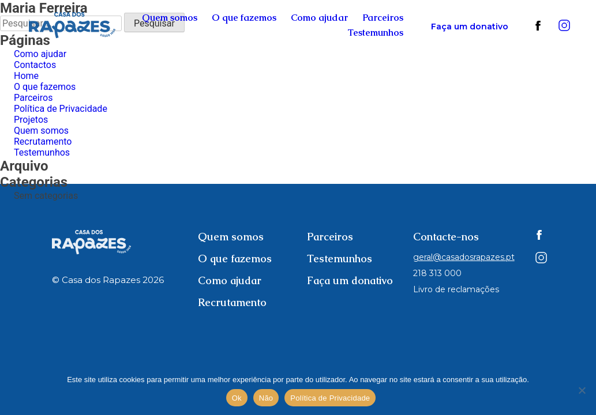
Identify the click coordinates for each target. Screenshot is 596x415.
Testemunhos (375, 33)
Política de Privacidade (60, 108)
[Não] (581, 390)
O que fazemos (244, 18)
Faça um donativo (469, 26)
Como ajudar (319, 18)
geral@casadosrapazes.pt (464, 257)
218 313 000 (437, 273)
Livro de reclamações (456, 289)
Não (266, 398)
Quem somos (169, 18)
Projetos (31, 119)
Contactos (35, 64)
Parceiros (382, 18)
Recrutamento (43, 141)
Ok (237, 398)
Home (26, 75)
